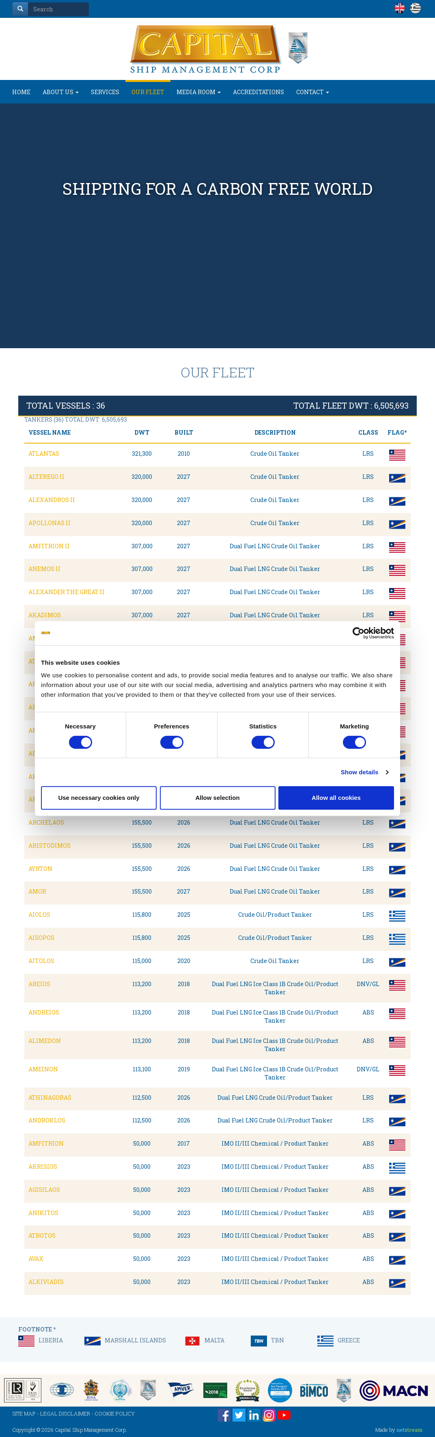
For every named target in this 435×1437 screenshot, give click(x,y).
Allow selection (217, 797)
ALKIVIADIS (46, 1282)
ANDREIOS (43, 1012)
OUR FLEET (147, 92)
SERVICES (105, 92)
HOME (21, 92)
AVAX (35, 1258)
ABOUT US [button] (61, 92)
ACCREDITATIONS (258, 92)
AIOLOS (39, 914)
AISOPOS (41, 937)
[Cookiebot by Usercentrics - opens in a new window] (358, 633)
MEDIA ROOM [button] (199, 92)
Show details (360, 772)
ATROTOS (42, 1235)
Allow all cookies (336, 797)
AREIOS (39, 984)
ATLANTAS (43, 453)
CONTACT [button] (312, 92)
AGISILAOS (44, 1190)
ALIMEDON (44, 1041)
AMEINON (43, 1069)
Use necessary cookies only (98, 797)
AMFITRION (46, 1143)
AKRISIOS (42, 1166)
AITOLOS (41, 961)
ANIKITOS (43, 1213)
